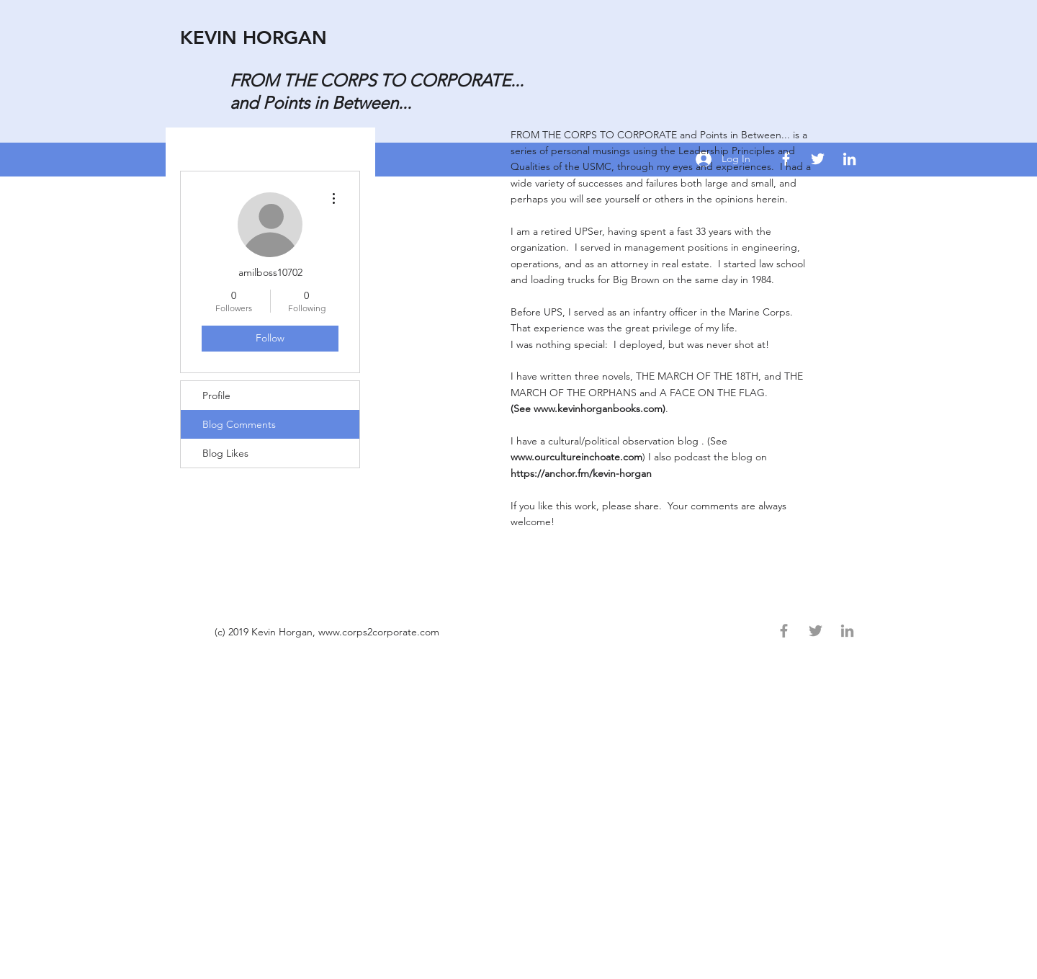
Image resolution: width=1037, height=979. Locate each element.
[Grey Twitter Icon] (816, 631)
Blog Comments (239, 424)
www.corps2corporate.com (378, 631)
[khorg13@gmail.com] (849, 159)
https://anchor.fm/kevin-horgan (583, 473)
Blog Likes (225, 453)
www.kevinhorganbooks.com (598, 408)
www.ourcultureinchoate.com (576, 456)
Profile (216, 395)
